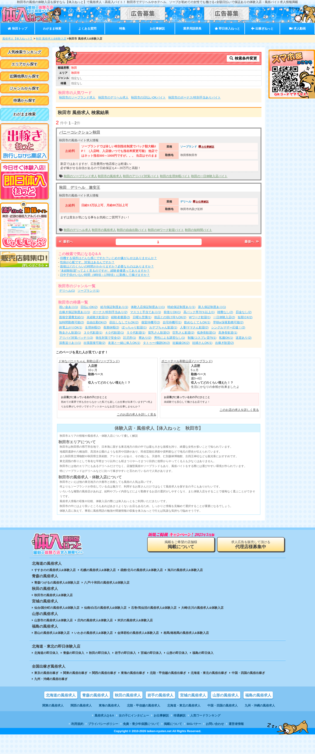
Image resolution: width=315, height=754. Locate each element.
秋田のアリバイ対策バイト (141, 176)
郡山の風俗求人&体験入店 (52, 633)
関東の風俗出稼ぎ (75, 673)
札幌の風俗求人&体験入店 (98, 570)
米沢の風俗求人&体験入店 (135, 620)
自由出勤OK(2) (97, 322)
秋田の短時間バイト (198, 230)
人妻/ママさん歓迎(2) (194, 327)
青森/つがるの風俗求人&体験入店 (57, 582)
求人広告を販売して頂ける (251, 544)
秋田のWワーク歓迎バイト (166, 230)
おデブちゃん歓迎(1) (163, 327)
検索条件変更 (243, 58)
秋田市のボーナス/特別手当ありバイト (194, 97)
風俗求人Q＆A (104, 715)
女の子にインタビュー (134, 715)
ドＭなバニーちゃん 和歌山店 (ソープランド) (89, 361)
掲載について (173, 724)
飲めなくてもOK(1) (197, 322)
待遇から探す (24, 100)
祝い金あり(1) (68, 307)
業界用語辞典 (192, 28)
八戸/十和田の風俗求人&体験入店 (106, 582)
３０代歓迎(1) (93, 332)
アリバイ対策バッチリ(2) (76, 337)
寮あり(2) (145, 337)
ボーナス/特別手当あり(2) (110, 312)
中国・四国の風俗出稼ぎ (248, 673)
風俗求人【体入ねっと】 (17, 38)
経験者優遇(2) (120, 317)
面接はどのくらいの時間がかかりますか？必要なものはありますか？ (107, 266)
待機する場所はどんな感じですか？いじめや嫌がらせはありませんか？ (108, 258)
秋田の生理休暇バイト (175, 176)
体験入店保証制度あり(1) (148, 307)
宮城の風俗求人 (193, 695)
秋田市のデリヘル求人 (113, 97)
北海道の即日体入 (46, 653)
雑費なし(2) (225, 312)
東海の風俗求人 (109, 705)
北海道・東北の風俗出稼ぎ (209, 673)
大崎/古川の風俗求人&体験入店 (202, 607)
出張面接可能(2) (94, 343)
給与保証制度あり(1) (114, 307)
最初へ (65, 241)
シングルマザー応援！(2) (228, 327)
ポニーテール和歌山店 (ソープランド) (187, 361)
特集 (122, 28)
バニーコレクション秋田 (79, 132)
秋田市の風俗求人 (110, 176)
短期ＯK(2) (245, 317)
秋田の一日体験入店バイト (209, 176)
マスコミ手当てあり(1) (145, 312)
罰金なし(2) (244, 312)
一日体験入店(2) (224, 317)
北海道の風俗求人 (61, 695)
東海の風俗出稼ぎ (133, 673)
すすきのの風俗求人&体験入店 (55, 570)
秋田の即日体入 (99, 653)
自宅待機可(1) (172, 322)
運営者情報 (236, 724)
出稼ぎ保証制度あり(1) (74, 312)
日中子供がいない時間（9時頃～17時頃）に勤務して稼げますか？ (105, 275)
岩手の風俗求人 (160, 695)
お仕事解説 (157, 28)
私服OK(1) (226, 337)
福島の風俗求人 (258, 695)
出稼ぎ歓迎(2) (224, 343)
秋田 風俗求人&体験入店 (51, 38)
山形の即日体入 (177, 653)
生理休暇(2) (93, 327)
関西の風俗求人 (81, 705)
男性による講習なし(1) (169, 337)
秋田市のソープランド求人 (77, 97)
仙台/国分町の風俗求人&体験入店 (57, 607)
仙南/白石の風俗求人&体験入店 (105, 607)
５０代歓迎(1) (136, 332)
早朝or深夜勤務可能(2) (228, 322)
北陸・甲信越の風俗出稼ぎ (168, 673)
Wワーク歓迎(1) (200, 317)
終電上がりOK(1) (70, 327)
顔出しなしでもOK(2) (124, 322)
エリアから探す (24, 64)
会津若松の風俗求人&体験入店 (138, 633)
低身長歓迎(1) (206, 332)
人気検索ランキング (24, 52)
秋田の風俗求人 (128, 695)
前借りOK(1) (172, 312)
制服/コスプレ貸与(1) (202, 337)
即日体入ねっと (227, 28)
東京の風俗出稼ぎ (46, 673)
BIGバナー (194, 724)
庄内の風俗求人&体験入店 (95, 620)
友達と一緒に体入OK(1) (124, 343)
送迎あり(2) (243, 337)
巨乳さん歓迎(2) (183, 332)
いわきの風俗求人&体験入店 (93, 633)
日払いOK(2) (89, 307)
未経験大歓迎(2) (97, 317)
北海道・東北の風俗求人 (183, 705)
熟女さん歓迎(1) (70, 332)
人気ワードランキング (205, 715)
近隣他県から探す (24, 76)
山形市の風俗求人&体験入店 (53, 620)
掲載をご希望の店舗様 (181, 544)
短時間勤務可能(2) (71, 322)
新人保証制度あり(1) (212, 307)
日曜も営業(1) (142, 317)
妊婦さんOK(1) (202, 343)
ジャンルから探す (24, 88)
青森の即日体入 (73, 653)
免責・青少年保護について (141, 724)
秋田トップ (17, 28)
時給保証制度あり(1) (181, 307)
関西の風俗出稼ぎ (104, 673)
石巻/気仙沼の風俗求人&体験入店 (153, 607)
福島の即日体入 (202, 653)
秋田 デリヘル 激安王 (79, 187)
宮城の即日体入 (151, 653)
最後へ (251, 241)
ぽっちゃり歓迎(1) (134, 327)
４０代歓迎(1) (114, 332)
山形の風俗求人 (226, 695)
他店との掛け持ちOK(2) (170, 317)
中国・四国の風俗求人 (222, 705)
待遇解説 (179, 715)
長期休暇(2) (111, 327)
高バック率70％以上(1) (199, 312)
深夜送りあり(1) (70, 343)
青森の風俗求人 (95, 695)
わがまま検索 (52, 28)
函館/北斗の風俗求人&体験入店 (141, 570)
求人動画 (297, 28)
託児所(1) (129, 337)
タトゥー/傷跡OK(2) (156, 343)
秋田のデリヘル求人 (77, 230)
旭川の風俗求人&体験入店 (185, 570)
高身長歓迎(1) (227, 332)
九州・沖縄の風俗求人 (260, 705)
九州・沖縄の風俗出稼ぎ (51, 679)
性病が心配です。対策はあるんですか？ (87, 262)
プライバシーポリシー (103, 724)
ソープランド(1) (88, 290)
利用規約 (77, 724)
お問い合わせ (215, 724)
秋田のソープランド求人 (80, 176)
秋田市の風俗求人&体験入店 (53, 595)
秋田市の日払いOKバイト (148, 97)
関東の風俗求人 (53, 705)
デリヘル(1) (67, 290)
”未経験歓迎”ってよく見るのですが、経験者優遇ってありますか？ (105, 270)
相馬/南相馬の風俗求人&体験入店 (186, 633)
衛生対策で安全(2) (108, 337)
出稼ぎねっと (262, 28)
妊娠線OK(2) (181, 343)
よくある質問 (87, 28)
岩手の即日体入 (125, 653)
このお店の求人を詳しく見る (136, 414)
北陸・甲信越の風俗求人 (143, 705)
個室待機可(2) (150, 322)
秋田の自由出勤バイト (132, 230)
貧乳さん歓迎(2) (159, 332)
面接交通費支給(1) (71, 317)
